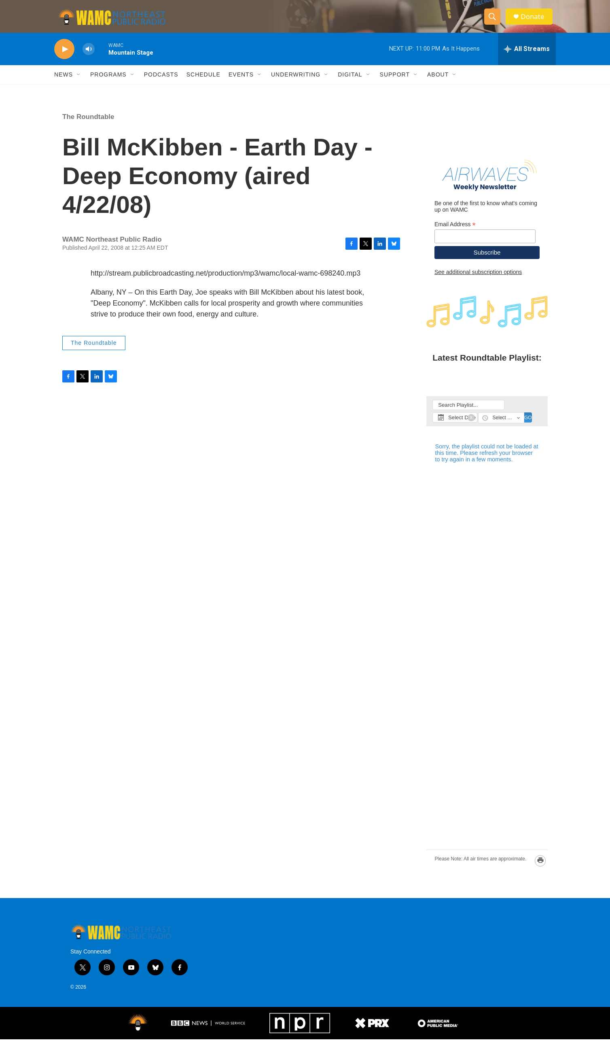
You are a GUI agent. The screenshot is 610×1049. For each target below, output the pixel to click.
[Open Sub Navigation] (79, 84)
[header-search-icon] (494, 21)
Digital (350, 84)
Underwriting (295, 84)
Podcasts (161, 84)
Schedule (203, 84)
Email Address (455, 234)
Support (395, 84)
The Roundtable (88, 126)
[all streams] (527, 58)
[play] (64, 59)
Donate (535, 21)
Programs (108, 84)
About (438, 84)
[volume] (88, 59)
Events (241, 84)
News (63, 84)
